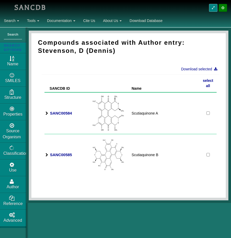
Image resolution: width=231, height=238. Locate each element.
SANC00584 (61, 113)
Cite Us (89, 21)
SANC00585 (61, 154)
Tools (33, 21)
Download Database (145, 21)
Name (137, 88)
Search (11, 21)
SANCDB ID (58, 88)
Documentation (61, 21)
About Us (112, 21)
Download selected (201, 69)
